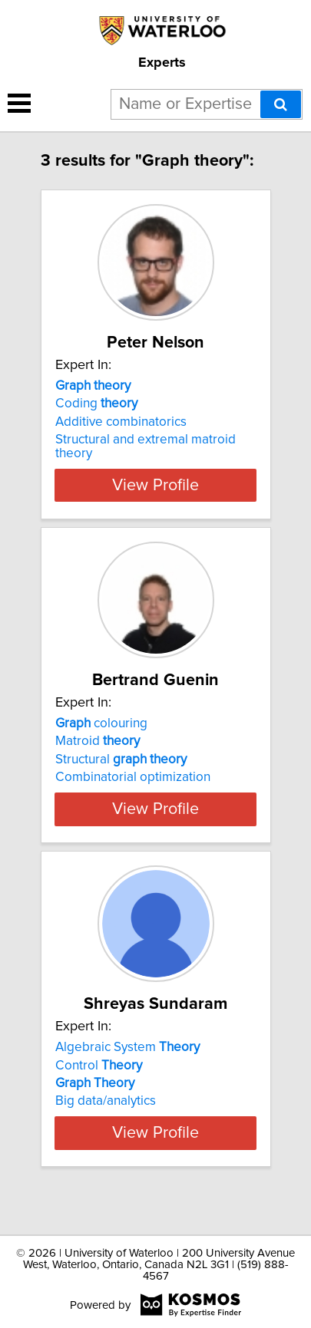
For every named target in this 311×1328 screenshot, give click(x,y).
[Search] (280, 104)
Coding (96, 403)
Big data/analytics (105, 1115)
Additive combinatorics (121, 422)
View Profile (155, 484)
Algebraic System (127, 1061)
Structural (121, 759)
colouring (101, 723)
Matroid (97, 741)
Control (98, 1079)
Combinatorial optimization (132, 777)
